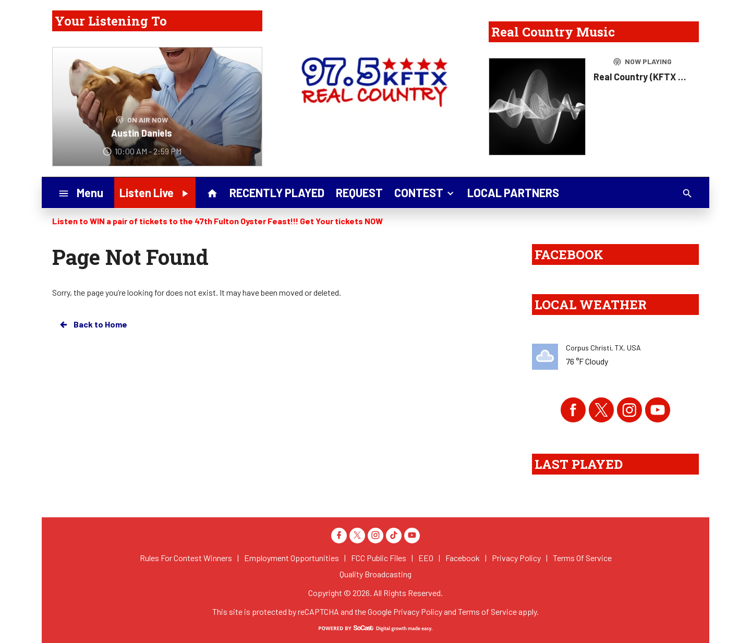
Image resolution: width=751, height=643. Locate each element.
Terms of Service (487, 611)
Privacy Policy (417, 611)
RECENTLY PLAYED (276, 192)
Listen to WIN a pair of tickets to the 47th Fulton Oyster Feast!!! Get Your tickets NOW (217, 221)
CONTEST (425, 192)
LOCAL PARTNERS (513, 192)
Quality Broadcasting (375, 574)
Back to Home (92, 324)
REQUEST (359, 192)
